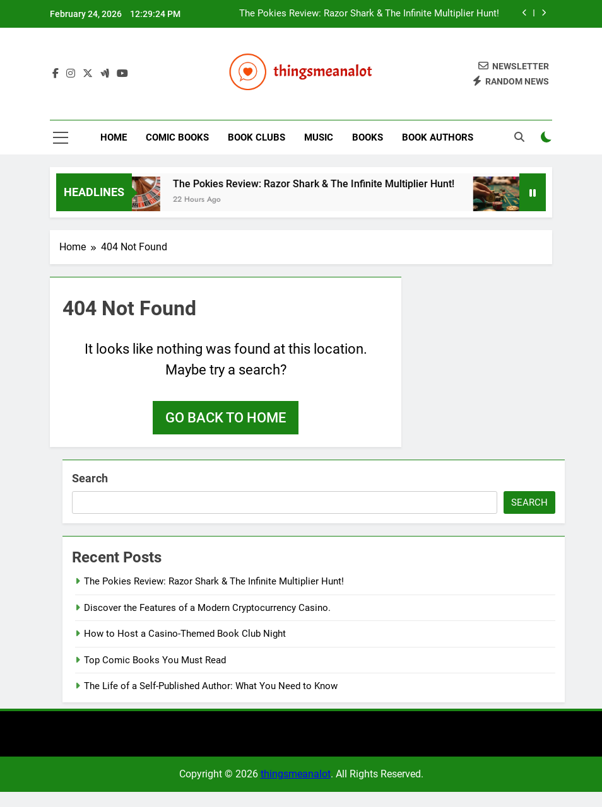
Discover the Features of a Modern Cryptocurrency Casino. (207, 607)
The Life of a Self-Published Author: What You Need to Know (211, 686)
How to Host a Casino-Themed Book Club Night (185, 633)
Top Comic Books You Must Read (155, 660)
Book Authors (437, 137)
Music (318, 137)
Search (90, 478)
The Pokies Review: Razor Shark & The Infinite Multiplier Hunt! (369, 14)
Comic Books (177, 137)
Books (367, 137)
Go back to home (225, 418)
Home (113, 137)
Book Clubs (256, 137)
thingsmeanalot (296, 774)
